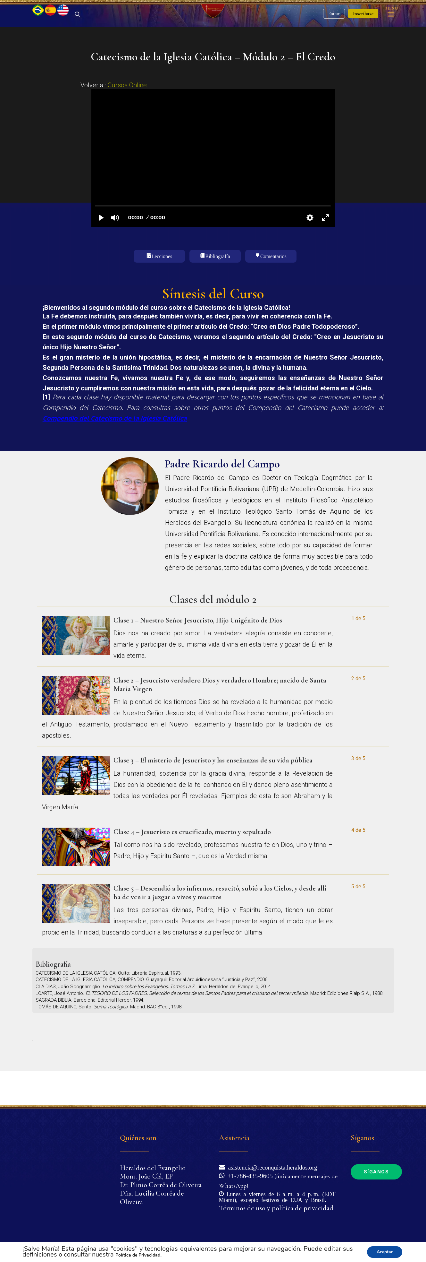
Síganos (376, 1172)
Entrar (334, 30)
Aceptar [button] (385, 1252)
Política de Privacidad (137, 1255)
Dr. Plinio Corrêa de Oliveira (161, 1185)
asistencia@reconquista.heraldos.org (271, 1167)
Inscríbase (363, 30)
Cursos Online (127, 119)
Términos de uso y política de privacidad (276, 1208)
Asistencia (234, 1138)
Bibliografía (217, 289)
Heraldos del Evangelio (153, 1168)
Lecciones (161, 289)
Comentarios (273, 289)
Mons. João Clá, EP (146, 1176)
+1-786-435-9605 (248, 1175)
